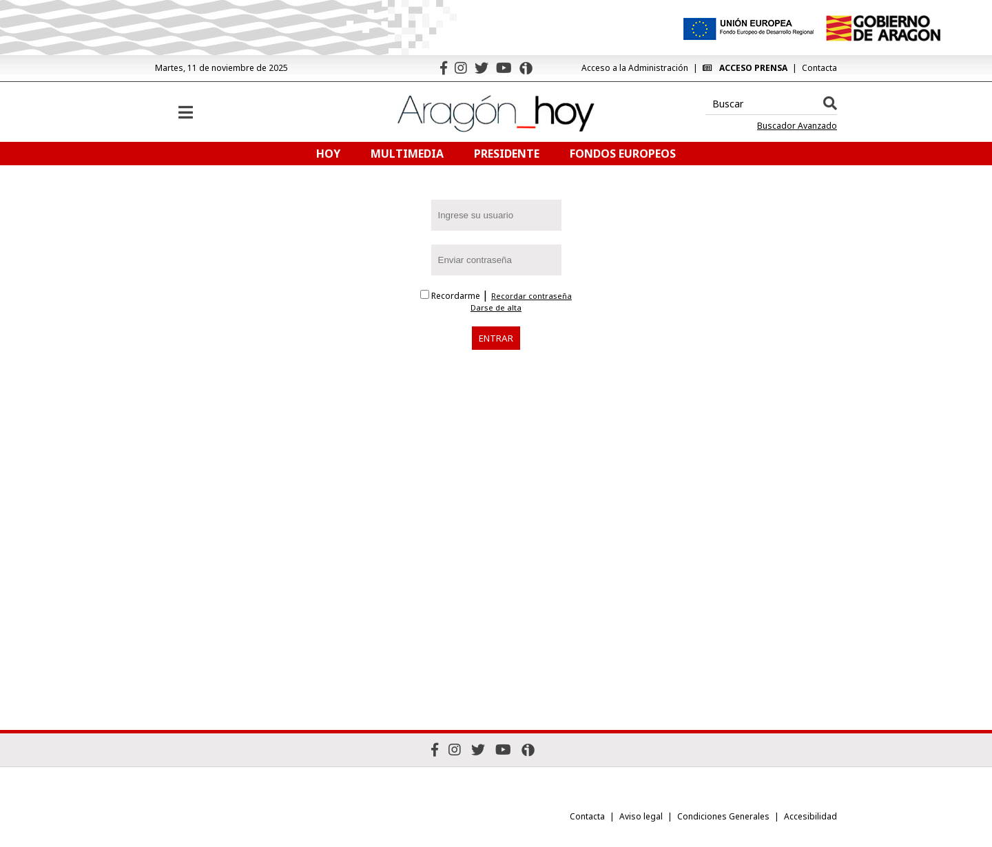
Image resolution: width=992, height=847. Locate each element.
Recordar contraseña (531, 296)
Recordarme (451, 296)
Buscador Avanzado (797, 126)
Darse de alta (496, 308)
